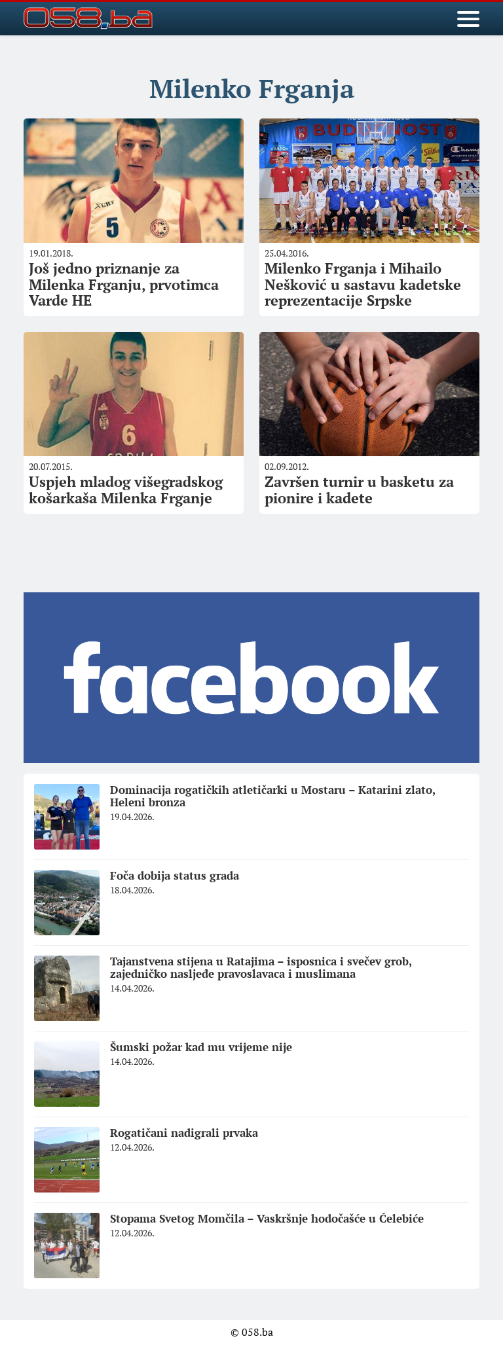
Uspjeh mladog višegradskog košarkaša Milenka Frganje (126, 489)
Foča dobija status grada (174, 875)
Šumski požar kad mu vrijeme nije (201, 1046)
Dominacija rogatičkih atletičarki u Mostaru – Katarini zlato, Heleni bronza (273, 796)
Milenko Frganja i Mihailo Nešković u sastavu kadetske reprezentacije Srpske (363, 284)
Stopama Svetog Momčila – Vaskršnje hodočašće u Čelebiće (267, 1218)
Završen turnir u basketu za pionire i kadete (359, 489)
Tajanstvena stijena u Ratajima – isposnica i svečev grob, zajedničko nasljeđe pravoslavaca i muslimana (261, 967)
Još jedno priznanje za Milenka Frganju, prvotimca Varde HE (124, 284)
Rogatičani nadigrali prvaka (184, 1132)
